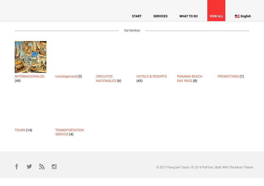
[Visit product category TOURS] (30, 114)
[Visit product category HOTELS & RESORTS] (152, 62)
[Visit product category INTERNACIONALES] (30, 62)
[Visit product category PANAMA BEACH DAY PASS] (193, 62)
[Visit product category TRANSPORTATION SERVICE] (71, 116)
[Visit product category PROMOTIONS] (233, 60)
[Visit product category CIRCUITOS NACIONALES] (112, 62)
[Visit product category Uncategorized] (71, 60)
